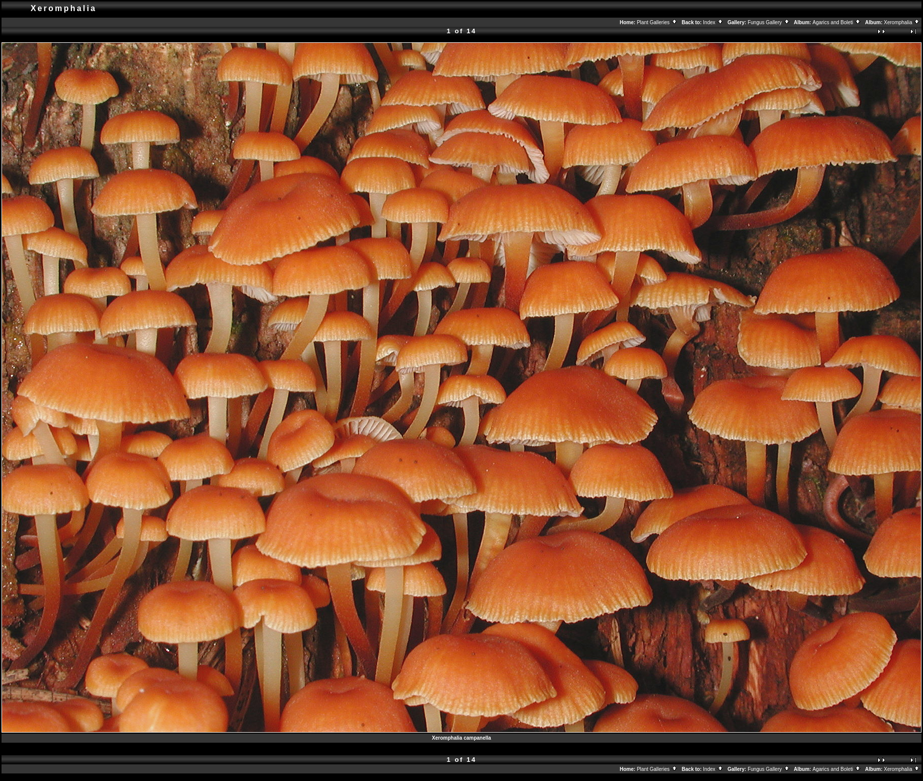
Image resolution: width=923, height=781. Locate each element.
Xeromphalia (902, 22)
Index (713, 22)
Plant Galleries (657, 22)
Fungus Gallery (769, 22)
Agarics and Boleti (837, 22)
